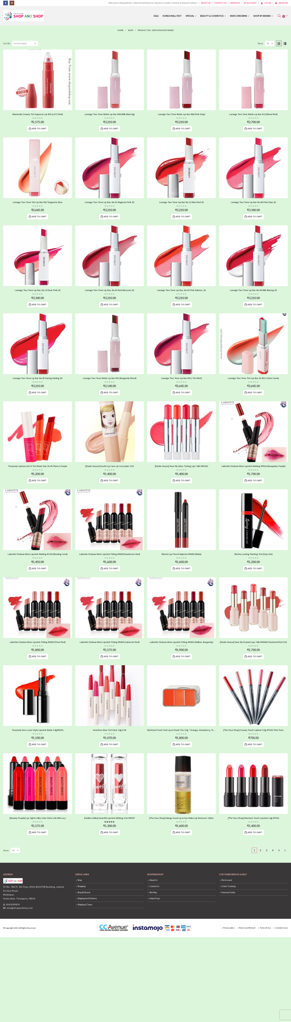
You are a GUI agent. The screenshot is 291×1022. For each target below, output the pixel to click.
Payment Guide (228, 892)
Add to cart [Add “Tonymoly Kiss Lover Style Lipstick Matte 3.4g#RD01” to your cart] (39, 744)
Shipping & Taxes (85, 904)
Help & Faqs (154, 898)
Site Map (153, 892)
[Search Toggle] (279, 16)
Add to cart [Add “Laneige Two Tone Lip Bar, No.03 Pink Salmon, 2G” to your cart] (183, 304)
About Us (206, 3)
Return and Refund (247, 928)
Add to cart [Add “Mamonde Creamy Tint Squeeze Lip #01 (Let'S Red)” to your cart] (39, 128)
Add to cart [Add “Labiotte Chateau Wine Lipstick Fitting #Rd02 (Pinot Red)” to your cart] (39, 656)
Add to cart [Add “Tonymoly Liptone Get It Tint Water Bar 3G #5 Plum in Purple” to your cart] (39, 480)
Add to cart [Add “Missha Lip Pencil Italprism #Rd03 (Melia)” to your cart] (183, 568)
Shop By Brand (262, 16)
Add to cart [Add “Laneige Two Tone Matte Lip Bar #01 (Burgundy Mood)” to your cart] (111, 392)
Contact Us (220, 3)
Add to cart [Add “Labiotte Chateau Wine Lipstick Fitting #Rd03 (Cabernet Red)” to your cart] (111, 656)
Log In (265, 3)
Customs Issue (281, 928)
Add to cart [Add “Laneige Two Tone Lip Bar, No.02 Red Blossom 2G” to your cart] (111, 304)
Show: (260, 43)
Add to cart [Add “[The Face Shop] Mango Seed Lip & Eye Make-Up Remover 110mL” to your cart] (183, 832)
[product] (37, 79)
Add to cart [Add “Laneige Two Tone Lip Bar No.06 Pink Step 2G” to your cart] (254, 216)
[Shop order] (25, 43)
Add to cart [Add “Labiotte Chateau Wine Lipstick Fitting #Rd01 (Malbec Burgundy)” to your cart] (183, 656)
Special (190, 16)
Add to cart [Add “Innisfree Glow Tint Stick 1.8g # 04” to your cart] (111, 744)
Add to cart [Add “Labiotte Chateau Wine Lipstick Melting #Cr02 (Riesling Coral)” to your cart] (39, 568)
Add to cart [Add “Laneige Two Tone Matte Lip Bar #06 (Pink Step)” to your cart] (183, 128)
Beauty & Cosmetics (212, 16)
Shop (80, 880)
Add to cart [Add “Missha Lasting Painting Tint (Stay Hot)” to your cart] (254, 568)
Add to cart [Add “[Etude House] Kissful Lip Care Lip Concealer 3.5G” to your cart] (111, 480)
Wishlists (235, 3)
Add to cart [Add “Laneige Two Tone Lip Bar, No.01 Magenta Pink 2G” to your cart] (111, 216)
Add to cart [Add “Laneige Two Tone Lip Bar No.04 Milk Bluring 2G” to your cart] (254, 304)
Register (281, 3)
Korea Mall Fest (172, 16)
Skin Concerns (238, 16)
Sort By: (7, 43)
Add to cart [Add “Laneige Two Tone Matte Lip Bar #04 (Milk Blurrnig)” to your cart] (111, 128)
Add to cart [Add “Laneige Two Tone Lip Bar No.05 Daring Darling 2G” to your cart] (39, 392)
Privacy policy (229, 928)
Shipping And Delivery (87, 898)
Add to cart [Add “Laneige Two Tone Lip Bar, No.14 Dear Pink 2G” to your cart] (39, 304)
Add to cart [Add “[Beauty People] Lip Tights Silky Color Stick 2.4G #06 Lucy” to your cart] (39, 832)
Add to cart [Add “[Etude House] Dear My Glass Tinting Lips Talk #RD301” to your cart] (183, 480)
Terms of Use (265, 928)
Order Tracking (228, 886)
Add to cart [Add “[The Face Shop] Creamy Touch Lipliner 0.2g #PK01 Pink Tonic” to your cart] (254, 744)
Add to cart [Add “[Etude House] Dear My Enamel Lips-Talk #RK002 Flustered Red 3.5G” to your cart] (254, 656)
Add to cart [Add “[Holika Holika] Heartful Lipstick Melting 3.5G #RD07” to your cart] (111, 832)
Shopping (81, 886)
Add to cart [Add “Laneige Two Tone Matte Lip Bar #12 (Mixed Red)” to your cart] (254, 128)
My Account (250, 3)
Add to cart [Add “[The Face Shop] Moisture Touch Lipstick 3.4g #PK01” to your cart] (254, 832)
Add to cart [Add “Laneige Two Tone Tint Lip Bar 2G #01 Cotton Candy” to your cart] (254, 392)
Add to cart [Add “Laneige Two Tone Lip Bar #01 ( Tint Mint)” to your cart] (183, 392)
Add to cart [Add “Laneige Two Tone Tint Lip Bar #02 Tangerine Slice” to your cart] (39, 216)
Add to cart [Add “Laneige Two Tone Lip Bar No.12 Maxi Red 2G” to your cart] (183, 216)
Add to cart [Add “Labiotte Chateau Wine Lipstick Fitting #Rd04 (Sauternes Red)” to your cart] (111, 568)
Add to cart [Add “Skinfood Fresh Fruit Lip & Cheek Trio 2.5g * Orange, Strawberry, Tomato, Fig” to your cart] (183, 744)
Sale (156, 16)
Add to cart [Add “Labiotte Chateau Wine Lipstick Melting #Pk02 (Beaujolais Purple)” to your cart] (254, 480)
